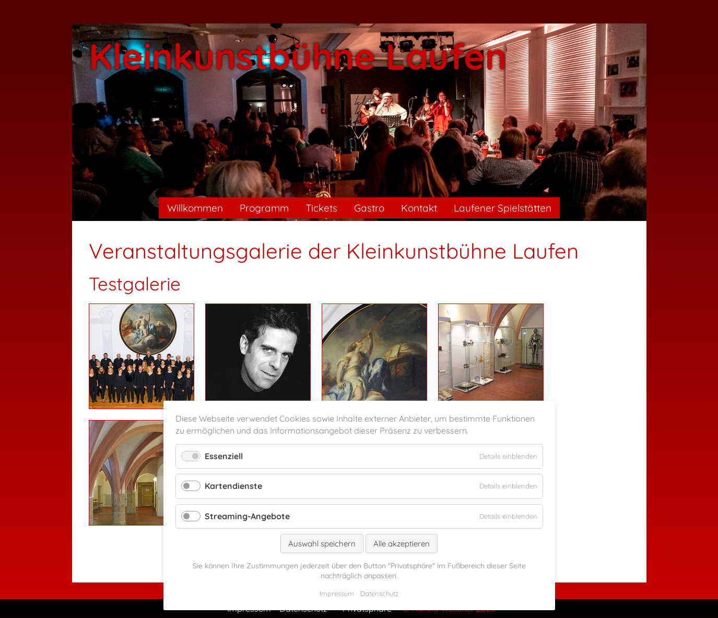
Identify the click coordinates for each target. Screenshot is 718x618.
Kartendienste (233, 486)
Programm (264, 208)
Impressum (337, 593)
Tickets (321, 208)
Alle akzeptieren (401, 544)
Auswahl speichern (322, 544)
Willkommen (195, 208)
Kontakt (419, 208)
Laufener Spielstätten (502, 208)
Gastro (369, 208)
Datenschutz (379, 593)
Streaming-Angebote (247, 516)
